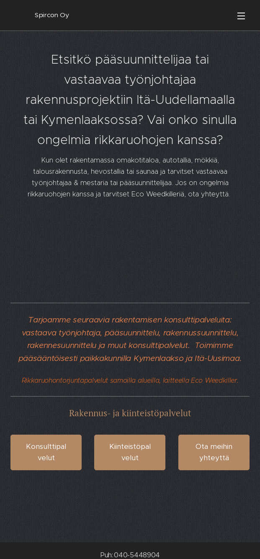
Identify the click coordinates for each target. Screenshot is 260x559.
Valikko (241, 15)
